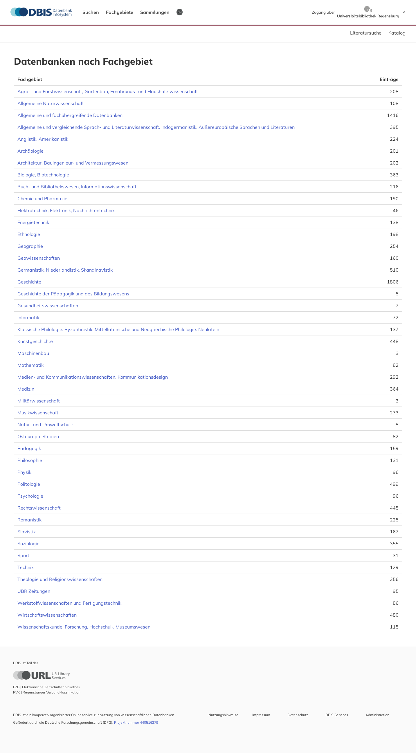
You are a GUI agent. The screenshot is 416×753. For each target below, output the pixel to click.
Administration (377, 715)
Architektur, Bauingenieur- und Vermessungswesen (72, 163)
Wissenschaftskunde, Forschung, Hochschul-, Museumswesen (83, 627)
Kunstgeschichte (35, 341)
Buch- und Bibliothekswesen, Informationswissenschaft (76, 186)
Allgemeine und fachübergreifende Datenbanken (70, 115)
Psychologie (30, 496)
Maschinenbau (33, 353)
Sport (23, 555)
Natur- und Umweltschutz (45, 424)
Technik (25, 567)
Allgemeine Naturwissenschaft (50, 103)
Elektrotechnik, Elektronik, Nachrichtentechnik (66, 210)
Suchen (90, 12)
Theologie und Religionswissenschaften (59, 579)
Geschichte (29, 282)
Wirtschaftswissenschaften (47, 615)
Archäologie (30, 151)
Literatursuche (365, 33)
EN (179, 12)
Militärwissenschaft (38, 401)
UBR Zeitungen (33, 591)
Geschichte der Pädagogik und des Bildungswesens (73, 294)
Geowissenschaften (38, 258)
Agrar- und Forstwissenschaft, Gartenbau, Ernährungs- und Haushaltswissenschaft (107, 91)
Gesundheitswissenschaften (47, 305)
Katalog (397, 33)
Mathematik (30, 365)
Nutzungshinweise (223, 715)
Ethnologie (28, 234)
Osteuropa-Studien (38, 436)
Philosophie (29, 460)
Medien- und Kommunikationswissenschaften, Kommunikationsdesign (92, 377)
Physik (24, 472)
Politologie (28, 484)
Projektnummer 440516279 (136, 722)
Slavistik (26, 531)
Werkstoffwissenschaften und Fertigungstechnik (69, 603)
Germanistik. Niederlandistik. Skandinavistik (65, 270)
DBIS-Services (336, 715)
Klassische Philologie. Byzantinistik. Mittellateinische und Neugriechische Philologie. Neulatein (118, 329)
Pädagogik (29, 448)
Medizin (25, 389)
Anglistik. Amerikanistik (42, 139)
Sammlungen (155, 12)
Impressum (261, 715)
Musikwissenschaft (37, 413)
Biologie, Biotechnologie (43, 175)
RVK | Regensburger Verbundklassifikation (46, 692)
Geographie (30, 246)
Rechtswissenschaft (39, 508)
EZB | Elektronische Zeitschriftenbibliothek (46, 687)
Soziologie (28, 543)
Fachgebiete (119, 12)
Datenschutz (298, 715)
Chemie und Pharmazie (42, 198)
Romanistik (29, 520)
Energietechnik (33, 222)
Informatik (28, 317)
